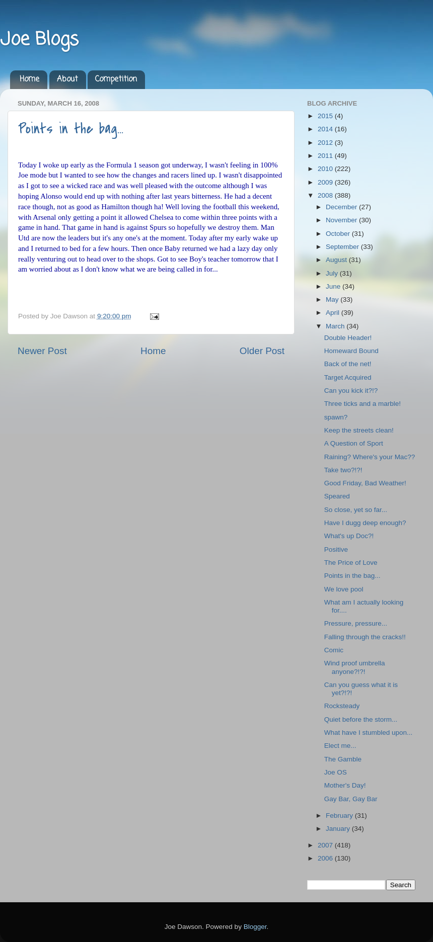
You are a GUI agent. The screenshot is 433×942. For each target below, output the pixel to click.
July (333, 273)
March (336, 326)
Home (29, 79)
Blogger (255, 926)
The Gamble (343, 759)
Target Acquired (348, 377)
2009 (326, 182)
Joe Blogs (39, 40)
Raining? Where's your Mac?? (369, 457)
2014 (326, 129)
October (339, 233)
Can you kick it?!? (351, 390)
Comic (333, 650)
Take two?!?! (343, 470)
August (337, 260)
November (342, 220)
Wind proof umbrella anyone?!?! (354, 667)
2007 (326, 845)
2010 (326, 169)
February (340, 815)
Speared (337, 496)
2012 (326, 142)
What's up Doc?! (349, 536)
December (342, 207)
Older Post (262, 351)
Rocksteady (342, 706)
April (333, 312)
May (333, 299)
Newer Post (42, 351)
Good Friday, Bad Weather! (365, 483)
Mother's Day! (345, 785)
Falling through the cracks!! (365, 637)
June (334, 286)
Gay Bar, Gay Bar (351, 799)
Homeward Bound (351, 351)
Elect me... (340, 745)
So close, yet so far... (355, 509)
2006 (326, 858)
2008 (326, 195)
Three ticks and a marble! (362, 403)
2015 (326, 116)
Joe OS (335, 772)
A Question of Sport (353, 443)
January (339, 828)
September (343, 246)
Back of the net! (348, 364)
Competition (116, 79)
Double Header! (348, 337)
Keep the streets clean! (359, 430)
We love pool (344, 589)
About (67, 79)
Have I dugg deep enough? (365, 523)
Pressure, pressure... (355, 623)
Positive (336, 549)
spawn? (336, 417)
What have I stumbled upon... (368, 732)
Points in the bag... (70, 129)
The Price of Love (351, 562)
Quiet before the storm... (361, 719)
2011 (326, 155)
